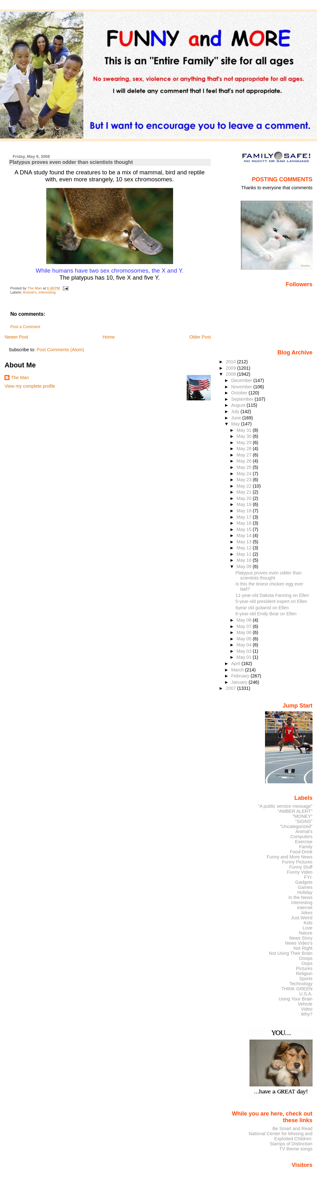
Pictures (304, 968)
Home (109, 337)
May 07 (244, 626)
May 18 (244, 510)
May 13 (244, 541)
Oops (306, 963)
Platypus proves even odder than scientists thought (268, 575)
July (235, 411)
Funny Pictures (297, 861)
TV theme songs (296, 1148)
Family (305, 846)
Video (306, 1009)
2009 (231, 368)
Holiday (305, 892)
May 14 (244, 535)
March (238, 669)
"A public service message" (285, 806)
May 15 (244, 529)
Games (305, 887)
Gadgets (303, 882)
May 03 (244, 651)
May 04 (244, 644)
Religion (304, 973)
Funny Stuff (300, 867)
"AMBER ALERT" (294, 811)
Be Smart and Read (292, 1128)
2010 (231, 361)
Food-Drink (301, 851)
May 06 (244, 632)
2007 (231, 688)
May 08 (244, 620)
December (242, 380)
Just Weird (302, 917)
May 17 (244, 517)
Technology (301, 983)
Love (307, 927)
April (236, 663)
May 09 (244, 566)
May (236, 423)
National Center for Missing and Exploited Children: (280, 1136)
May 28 (244, 448)
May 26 (244, 460)
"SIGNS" (304, 821)
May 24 (244, 473)
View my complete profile (29, 386)
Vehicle (305, 1003)
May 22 (244, 485)
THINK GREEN (296, 988)
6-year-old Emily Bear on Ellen (266, 613)
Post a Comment (25, 327)
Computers (301, 836)
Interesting (47, 292)
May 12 (244, 547)
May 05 (244, 638)
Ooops (305, 958)
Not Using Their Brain (291, 953)
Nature (306, 932)
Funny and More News (289, 856)
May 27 (244, 454)
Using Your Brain (296, 998)
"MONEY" (303, 816)
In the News (300, 897)
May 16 (244, 523)
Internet (305, 907)
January (240, 682)
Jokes (307, 912)
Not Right (303, 948)
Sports (306, 978)
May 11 (244, 554)
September (243, 399)
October (240, 392)
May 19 (244, 504)
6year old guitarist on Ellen (262, 607)
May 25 (244, 467)
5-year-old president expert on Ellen (271, 601)
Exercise (304, 841)
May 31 (244, 430)
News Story (300, 938)
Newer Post (16, 337)
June (236, 417)
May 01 (244, 657)
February (240, 675)
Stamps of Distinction (291, 1143)
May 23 (244, 479)
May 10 (244, 560)
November (242, 386)
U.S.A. (306, 993)
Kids (308, 922)
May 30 (244, 436)
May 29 (244, 442)
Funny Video (299, 872)
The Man (20, 377)
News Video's (298, 943)
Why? (307, 1014)
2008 (231, 374)
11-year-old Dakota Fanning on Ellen (272, 595)
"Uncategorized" (296, 826)
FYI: (308, 877)
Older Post (200, 337)
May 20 (244, 498)
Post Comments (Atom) (60, 349)
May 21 (244, 492)
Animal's (29, 292)
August (239, 405)
